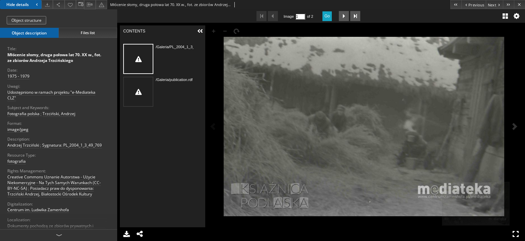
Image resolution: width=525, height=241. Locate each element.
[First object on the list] (455, 4)
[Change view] (80, 4)
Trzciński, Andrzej (59, 113)
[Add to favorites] (70, 4)
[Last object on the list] (508, 4)
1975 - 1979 (18, 76)
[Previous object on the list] (473, 4)
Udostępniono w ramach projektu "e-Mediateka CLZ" (51, 95)
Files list (88, 32)
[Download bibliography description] (89, 4)
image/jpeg (17, 129)
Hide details (23, 4)
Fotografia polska (23, 113)
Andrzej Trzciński (23, 145)
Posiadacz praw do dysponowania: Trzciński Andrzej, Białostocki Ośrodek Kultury (50, 191)
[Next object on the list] (494, 4)
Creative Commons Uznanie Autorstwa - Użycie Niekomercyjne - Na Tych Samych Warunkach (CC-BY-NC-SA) (54, 182)
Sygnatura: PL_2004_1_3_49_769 (72, 145)
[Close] (519, 4)
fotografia (16, 161)
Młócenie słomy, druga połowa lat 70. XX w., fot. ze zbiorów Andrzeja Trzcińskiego (54, 57)
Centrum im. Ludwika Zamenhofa (38, 210)
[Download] (47, 4)
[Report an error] (101, 4)
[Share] (58, 4)
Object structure (26, 20)
